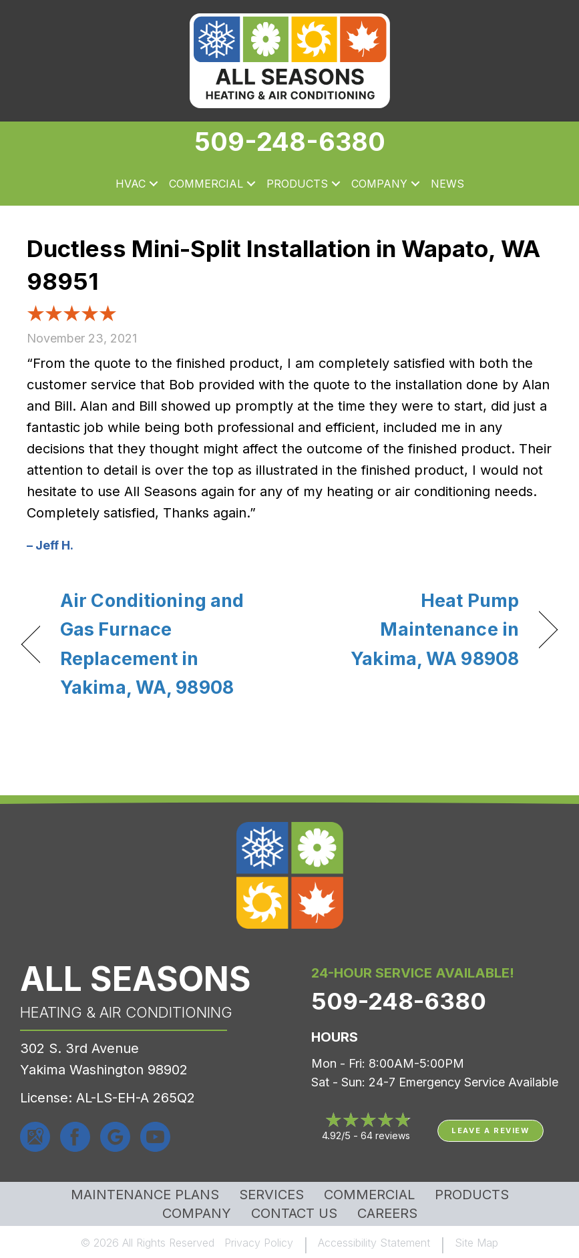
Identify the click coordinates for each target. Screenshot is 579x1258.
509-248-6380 (289, 141)
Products (297, 183)
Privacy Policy (258, 1242)
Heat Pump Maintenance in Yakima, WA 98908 (412, 629)
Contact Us (294, 1213)
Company (379, 183)
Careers (387, 1213)
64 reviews (385, 1135)
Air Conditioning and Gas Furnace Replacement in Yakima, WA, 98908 (152, 644)
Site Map (476, 1242)
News (447, 183)
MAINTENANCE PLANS (145, 1195)
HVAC (131, 183)
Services (271, 1195)
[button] (154, 184)
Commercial (206, 183)
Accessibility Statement (374, 1242)
